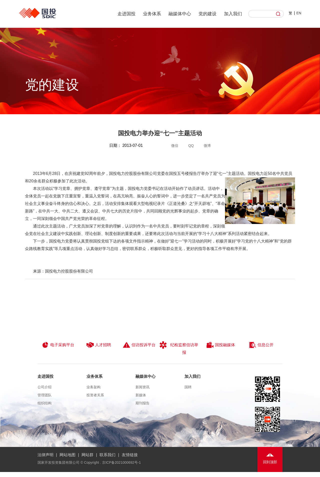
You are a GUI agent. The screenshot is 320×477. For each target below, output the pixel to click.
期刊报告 (143, 403)
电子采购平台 (58, 345)
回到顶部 (270, 462)
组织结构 (45, 403)
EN (298, 13)
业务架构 (93, 387)
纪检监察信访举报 (179, 347)
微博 (207, 146)
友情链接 (130, 455)
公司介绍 (45, 387)
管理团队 (45, 395)
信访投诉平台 (139, 345)
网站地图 (68, 455)
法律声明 (46, 455)
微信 (174, 146)
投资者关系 (95, 395)
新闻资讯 (143, 387)
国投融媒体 (220, 345)
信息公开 (261, 345)
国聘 (188, 387)
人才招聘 (98, 345)
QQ (191, 146)
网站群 (88, 455)
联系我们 (108, 455)
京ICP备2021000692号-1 (121, 462)
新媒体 (141, 395)
